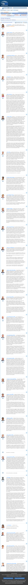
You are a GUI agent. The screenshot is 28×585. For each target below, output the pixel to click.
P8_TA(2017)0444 (23, 15)
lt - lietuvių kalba (16, 7)
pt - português (22, 7)
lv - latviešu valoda (15, 7)
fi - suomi (26, 7)
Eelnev (8, 10)
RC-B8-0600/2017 (3, 15)
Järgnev (12, 10)
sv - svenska (2, 8)
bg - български (2, 7)
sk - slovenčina (24, 7)
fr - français (11, 7)
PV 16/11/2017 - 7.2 (17, 15)
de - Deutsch (7, 7)
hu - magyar (17, 7)
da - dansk (6, 7)
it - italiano (14, 7)
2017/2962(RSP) (6, 12)
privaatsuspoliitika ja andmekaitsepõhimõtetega (17, 583)
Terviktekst (16, 10)
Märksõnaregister (4, 10)
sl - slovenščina (25, 7)
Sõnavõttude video (19, 22)
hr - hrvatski (13, 7)
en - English (10, 7)
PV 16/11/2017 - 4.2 (10, 15)
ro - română (23, 7)
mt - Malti (18, 7)
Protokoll (25, 22)
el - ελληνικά (9, 7)
